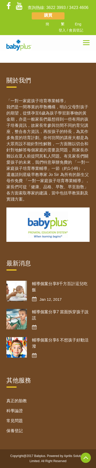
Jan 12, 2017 (50, 299)
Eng (78, 24)
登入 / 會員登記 (71, 30)
